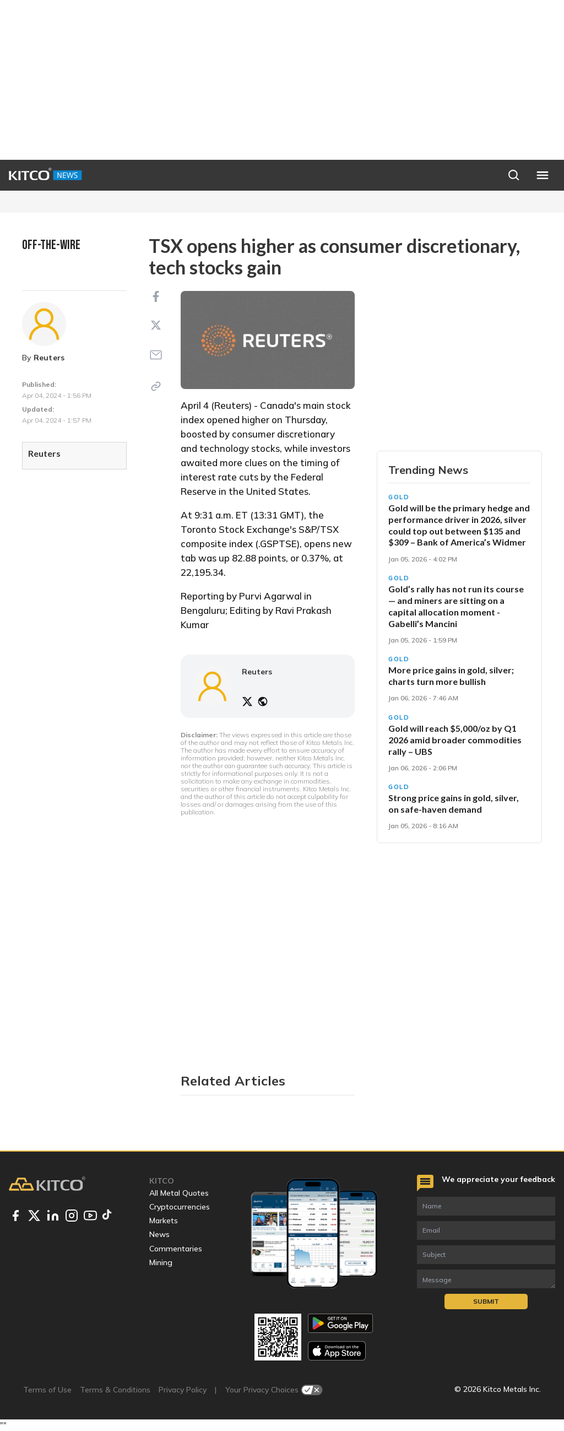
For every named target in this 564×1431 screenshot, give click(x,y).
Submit (486, 1301)
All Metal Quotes (179, 1193)
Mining (160, 1262)
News (159, 1234)
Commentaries (175, 1249)
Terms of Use (47, 1390)
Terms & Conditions (115, 1390)
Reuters (49, 358)
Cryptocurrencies (179, 1207)
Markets (163, 1220)
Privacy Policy (183, 1390)
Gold (399, 497)
